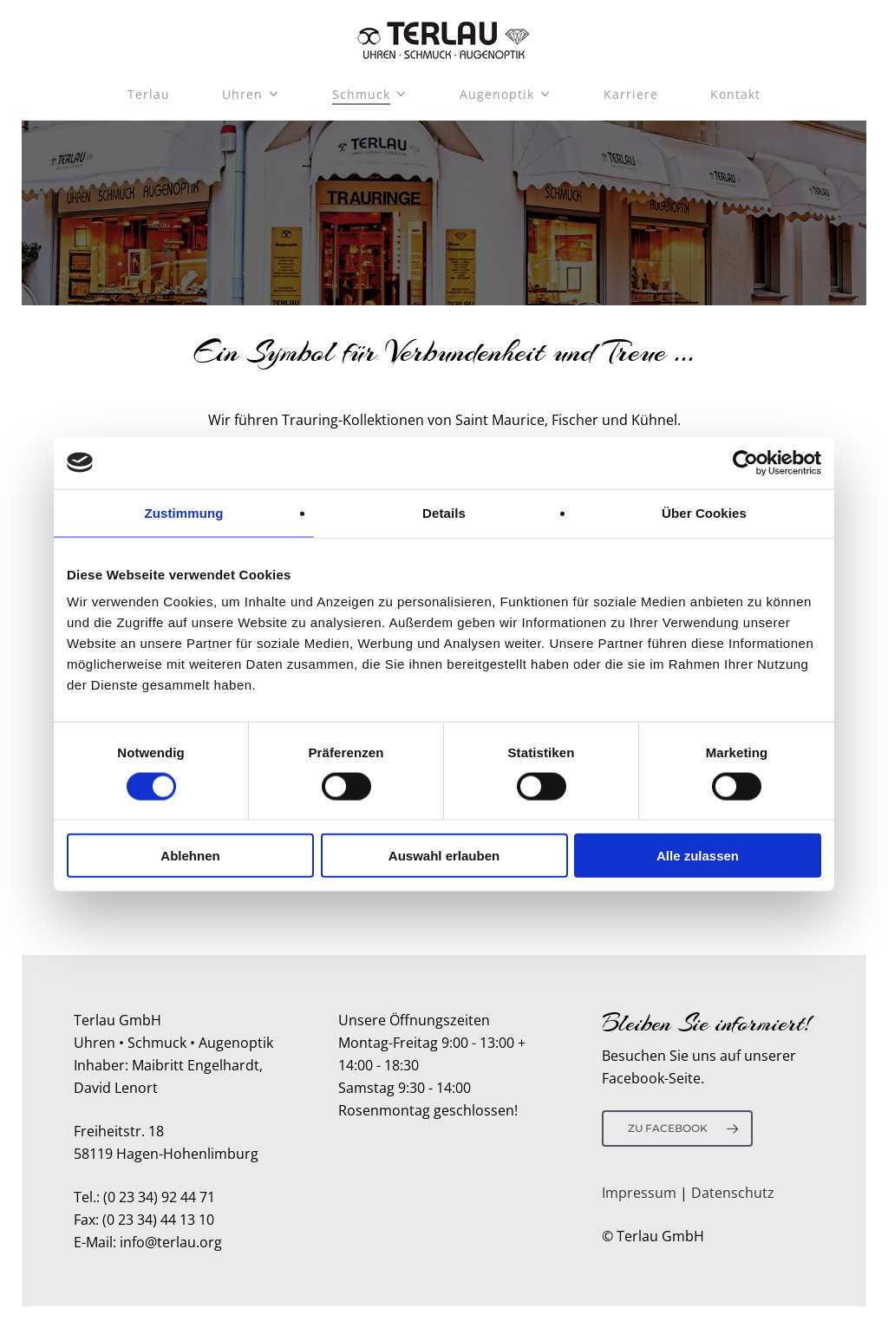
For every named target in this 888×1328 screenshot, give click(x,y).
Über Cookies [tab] (704, 512)
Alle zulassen (697, 855)
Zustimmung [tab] (184, 512)
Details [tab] (444, 512)
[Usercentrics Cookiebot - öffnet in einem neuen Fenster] (745, 462)
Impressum (639, 1192)
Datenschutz (732, 1192)
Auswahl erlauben (444, 855)
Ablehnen (189, 855)
